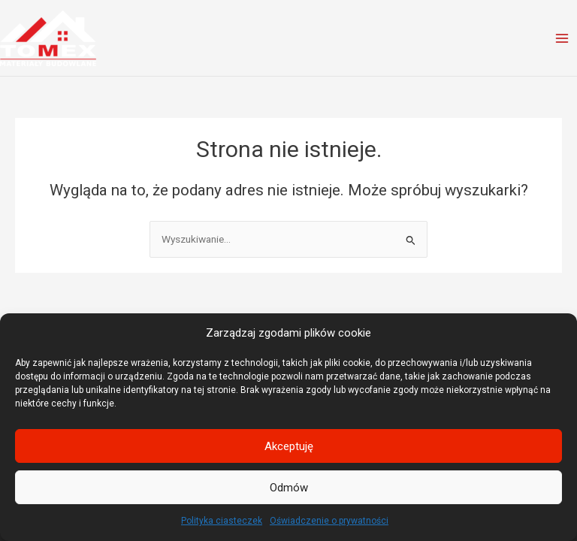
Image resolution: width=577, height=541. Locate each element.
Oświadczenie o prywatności (329, 520)
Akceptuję (288, 446)
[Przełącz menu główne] (562, 38)
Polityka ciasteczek (221, 520)
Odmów (289, 487)
